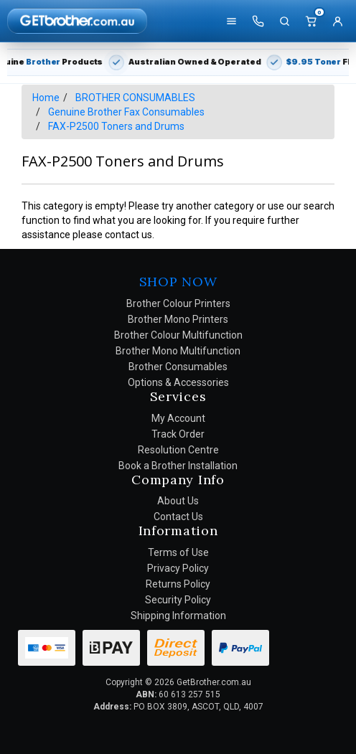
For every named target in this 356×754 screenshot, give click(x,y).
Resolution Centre (178, 450)
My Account (178, 418)
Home (46, 97)
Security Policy (178, 599)
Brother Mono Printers (178, 319)
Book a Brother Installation (178, 465)
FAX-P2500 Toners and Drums (116, 126)
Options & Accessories (178, 382)
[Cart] (310, 20)
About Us (178, 500)
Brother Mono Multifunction (178, 351)
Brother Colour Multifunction (178, 335)
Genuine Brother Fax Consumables (126, 112)
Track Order (178, 434)
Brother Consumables (178, 366)
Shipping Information (178, 615)
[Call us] (257, 20)
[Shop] (231, 20)
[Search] (284, 20)
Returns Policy (178, 584)
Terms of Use (178, 552)
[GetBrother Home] (77, 20)
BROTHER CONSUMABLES (135, 97)
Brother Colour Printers (178, 303)
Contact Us (178, 516)
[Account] (337, 20)
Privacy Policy (178, 568)
